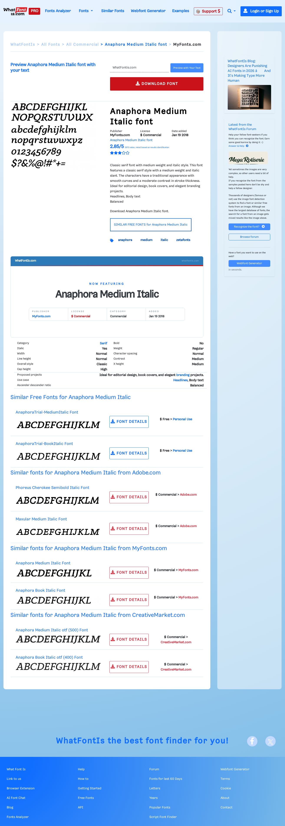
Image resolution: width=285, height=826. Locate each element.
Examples (180, 11)
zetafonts (183, 240)
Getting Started (89, 788)
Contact (226, 807)
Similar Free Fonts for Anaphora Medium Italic (70, 397)
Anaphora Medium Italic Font (43, 563)
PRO (34, 11)
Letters (154, 788)
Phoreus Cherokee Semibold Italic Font (52, 488)
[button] (231, 11)
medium (146, 240)
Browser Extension (21, 788)
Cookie (226, 788)
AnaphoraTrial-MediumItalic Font (47, 412)
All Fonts (50, 45)
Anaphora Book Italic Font (40, 590)
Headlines (180, 380)
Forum (154, 769)
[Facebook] (252, 741)
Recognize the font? (249, 226)
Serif (103, 343)
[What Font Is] (15, 11)
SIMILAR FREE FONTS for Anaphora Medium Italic (151, 224)
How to (83, 779)
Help (81, 769)
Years (153, 798)
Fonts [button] (84, 11)
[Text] (139, 67)
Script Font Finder (163, 817)
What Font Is (16, 769)
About (225, 798)
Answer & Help (239, 146)
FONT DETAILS (129, 421)
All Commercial (82, 45)
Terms (225, 779)
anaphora (125, 240)
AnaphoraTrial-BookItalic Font (44, 444)
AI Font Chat (16, 798)
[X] (270, 741)
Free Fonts (86, 798)
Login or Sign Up (261, 11)
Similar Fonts (112, 11)
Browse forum (249, 237)
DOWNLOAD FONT (157, 83)
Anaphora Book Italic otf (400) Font (49, 657)
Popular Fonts (159, 807)
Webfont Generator (148, 11)
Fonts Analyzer (58, 11)
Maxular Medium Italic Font (41, 519)
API (80, 807)
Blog (10, 807)
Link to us (14, 779)
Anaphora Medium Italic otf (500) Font (52, 630)
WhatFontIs (22, 45)
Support (208, 11)
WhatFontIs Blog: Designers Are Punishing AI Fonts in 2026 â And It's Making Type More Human (249, 71)
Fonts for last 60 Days (165, 779)
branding (182, 375)
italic (164, 240)
